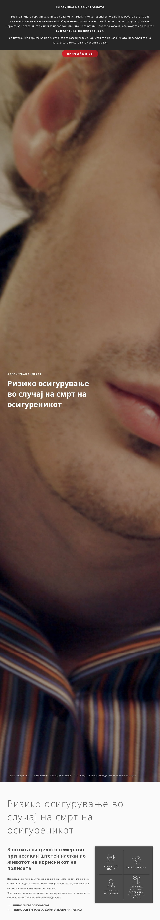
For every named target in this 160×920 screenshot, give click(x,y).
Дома (12, 775)
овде (103, 42)
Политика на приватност (81, 30)
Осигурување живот (62, 775)
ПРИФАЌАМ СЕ (80, 53)
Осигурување (22, 775)
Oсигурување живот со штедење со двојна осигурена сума (106, 775)
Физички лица (41, 775)
